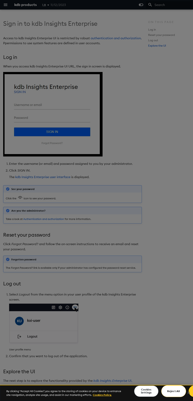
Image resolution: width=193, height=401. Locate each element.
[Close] (188, 393)
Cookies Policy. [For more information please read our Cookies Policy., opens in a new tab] (102, 394)
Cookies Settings (146, 391)
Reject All (173, 391)
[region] (96, 393)
